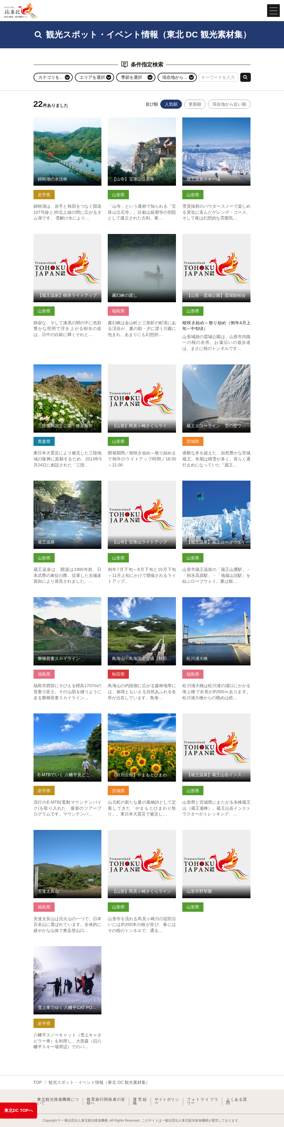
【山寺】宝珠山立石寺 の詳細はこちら (142, 122)
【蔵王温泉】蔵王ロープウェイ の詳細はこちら (216, 486)
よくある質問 (236, 1101)
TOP (38, 1082)
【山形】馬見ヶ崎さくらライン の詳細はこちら (142, 835)
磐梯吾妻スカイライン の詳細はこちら (68, 602)
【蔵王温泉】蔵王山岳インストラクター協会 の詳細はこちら (216, 718)
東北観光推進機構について (58, 1101)
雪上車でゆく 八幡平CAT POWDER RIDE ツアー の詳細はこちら (68, 951)
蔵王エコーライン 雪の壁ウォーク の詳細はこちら (216, 369)
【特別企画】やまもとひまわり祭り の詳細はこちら (142, 718)
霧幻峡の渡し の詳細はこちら (136, 236)
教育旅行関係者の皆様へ (106, 1101)
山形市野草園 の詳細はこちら (210, 832)
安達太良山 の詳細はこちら (59, 832)
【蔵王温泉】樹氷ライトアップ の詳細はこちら (68, 239)
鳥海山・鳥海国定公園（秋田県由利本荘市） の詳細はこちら (142, 602)
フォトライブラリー (202, 1101)
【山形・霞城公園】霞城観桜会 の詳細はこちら (216, 239)
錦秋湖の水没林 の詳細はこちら (64, 119)
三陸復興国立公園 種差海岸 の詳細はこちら (68, 369)
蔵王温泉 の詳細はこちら (57, 483)
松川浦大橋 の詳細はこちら (208, 599)
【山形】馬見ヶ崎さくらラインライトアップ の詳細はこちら (142, 369)
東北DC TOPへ (18, 1110)
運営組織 (140, 1101)
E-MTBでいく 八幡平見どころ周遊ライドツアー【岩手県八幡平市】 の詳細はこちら (68, 720)
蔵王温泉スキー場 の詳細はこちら (214, 119)
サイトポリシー (167, 1101)
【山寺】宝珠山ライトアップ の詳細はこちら (142, 486)
